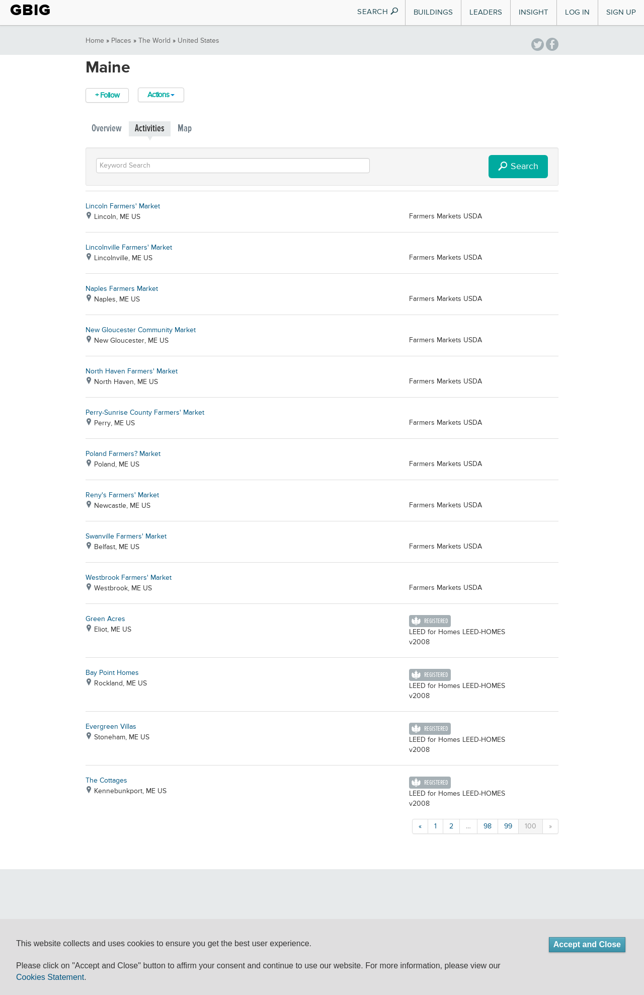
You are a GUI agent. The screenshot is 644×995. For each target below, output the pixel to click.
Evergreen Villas (111, 726)
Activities (150, 128)
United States (198, 40)
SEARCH (378, 12)
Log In (577, 12)
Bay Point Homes (112, 672)
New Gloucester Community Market (141, 330)
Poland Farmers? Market (123, 453)
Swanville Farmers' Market (126, 536)
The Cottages (106, 780)
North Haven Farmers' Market (132, 371)
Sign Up (621, 12)
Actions (161, 95)
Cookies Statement (50, 977)
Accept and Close (587, 944)
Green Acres (105, 619)
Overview (107, 128)
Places (121, 40)
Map (185, 128)
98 (488, 826)
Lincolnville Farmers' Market (129, 247)
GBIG (30, 10)
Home (95, 40)
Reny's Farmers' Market (122, 495)
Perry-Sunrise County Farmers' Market (145, 412)
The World (154, 40)
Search (518, 167)
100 (530, 826)
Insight (533, 12)
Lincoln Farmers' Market (123, 206)
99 (508, 826)
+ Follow (107, 95)
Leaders (485, 12)
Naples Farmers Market (122, 288)
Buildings (433, 12)
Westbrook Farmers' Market (129, 577)
